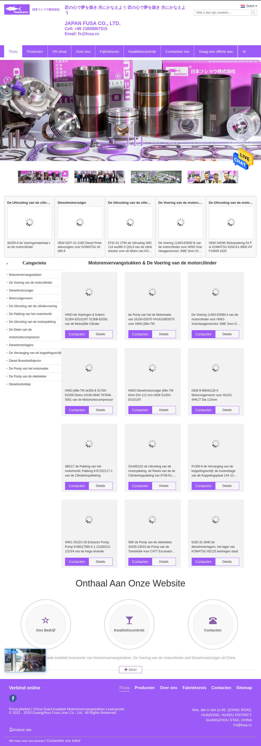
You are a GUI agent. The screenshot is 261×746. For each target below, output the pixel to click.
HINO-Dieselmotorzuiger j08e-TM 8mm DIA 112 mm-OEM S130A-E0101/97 (150, 395)
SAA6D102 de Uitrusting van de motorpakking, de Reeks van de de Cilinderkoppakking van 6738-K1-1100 (151, 471)
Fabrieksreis (109, 52)
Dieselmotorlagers (21, 345)
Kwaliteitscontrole (142, 52)
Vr (244, 52)
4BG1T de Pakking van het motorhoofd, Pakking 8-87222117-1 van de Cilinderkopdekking (89, 471)
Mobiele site (20, 730)
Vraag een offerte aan (216, 52)
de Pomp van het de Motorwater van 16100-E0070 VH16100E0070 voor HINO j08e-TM (151, 319)
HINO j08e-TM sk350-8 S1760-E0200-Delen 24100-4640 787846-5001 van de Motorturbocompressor (89, 395)
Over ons (83, 52)
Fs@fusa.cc (242, 725)
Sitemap (244, 688)
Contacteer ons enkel (63, 741)
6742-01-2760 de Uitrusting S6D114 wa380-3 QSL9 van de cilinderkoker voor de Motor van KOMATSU (130, 247)
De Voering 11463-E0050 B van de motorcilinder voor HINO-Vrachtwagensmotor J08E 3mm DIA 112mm (180, 247)
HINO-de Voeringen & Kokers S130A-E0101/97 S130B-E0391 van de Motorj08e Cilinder (86, 319)
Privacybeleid (19, 709)
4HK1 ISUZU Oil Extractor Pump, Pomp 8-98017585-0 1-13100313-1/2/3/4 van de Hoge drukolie (88, 546)
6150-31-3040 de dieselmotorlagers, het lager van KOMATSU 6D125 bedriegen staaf (215, 546)
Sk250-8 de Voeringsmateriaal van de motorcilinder (28, 245)
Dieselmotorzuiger (72, 203)
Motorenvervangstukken (25, 275)
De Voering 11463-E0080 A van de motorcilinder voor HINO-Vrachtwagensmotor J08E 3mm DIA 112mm (216, 319)
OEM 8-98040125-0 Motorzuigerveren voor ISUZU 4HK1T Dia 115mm (212, 395)
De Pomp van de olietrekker (28, 376)
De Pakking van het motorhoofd (30, 314)
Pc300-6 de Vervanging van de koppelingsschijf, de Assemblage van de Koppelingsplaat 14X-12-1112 (213, 471)
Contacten (77, 334)
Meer (130, 670)
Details (100, 334)
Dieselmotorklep (20, 384)
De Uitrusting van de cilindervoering (29, 203)
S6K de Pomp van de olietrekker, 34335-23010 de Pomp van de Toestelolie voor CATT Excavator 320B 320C (150, 547)
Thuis (13, 52)
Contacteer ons (177, 52)
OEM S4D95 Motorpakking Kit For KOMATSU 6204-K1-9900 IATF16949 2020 (231, 247)
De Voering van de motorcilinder (180, 203)
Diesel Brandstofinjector (25, 361)
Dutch (250, 6)
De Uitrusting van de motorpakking (231, 203)
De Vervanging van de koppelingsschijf (35, 353)
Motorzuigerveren (21, 298)
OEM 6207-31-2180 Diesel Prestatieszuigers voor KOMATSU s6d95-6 (80, 247)
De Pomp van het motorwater (29, 368)
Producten (35, 52)
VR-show (59, 52)
